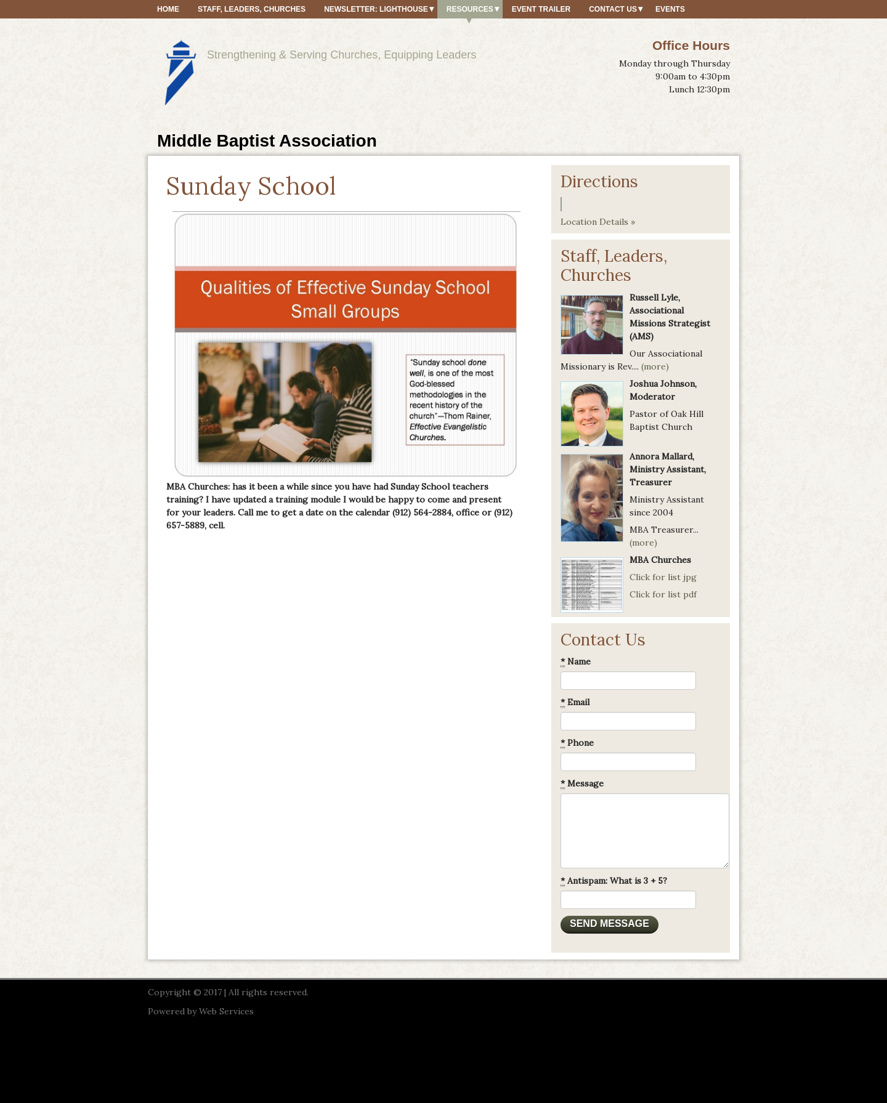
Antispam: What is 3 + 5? (614, 881)
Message (582, 784)
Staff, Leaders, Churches (252, 9)
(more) (655, 366)
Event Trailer (541, 9)
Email (575, 702)
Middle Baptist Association (267, 140)
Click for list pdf (663, 594)
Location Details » (598, 221)
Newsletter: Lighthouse (376, 9)
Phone (577, 743)
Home (168, 9)
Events (670, 9)
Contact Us (613, 9)
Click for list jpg (663, 577)
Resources (470, 9)
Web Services (226, 1011)
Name (576, 662)
